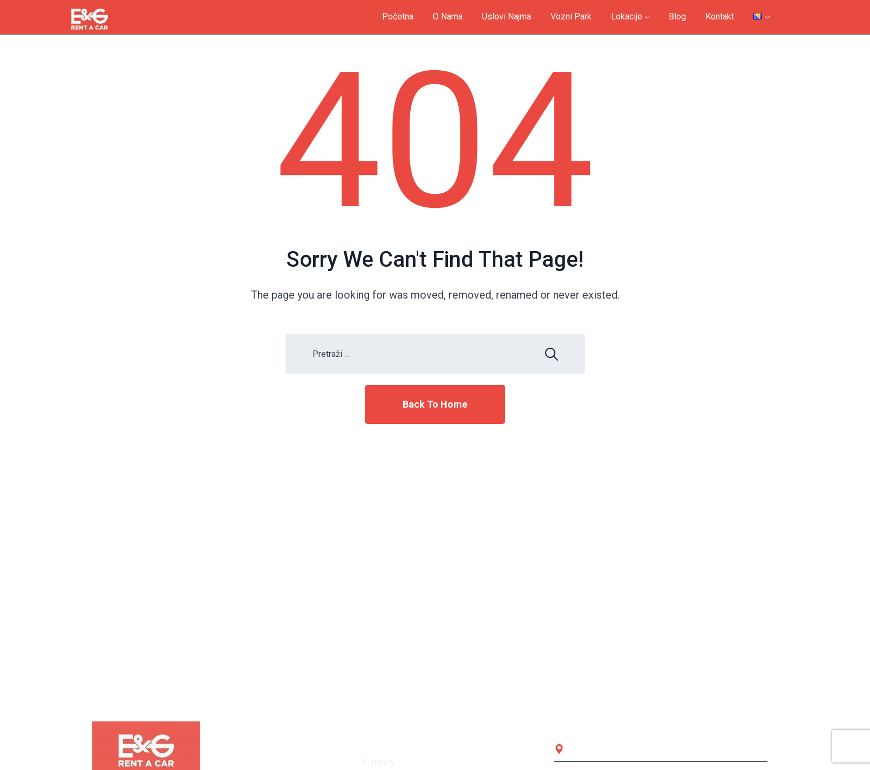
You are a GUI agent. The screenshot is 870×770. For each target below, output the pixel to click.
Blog (677, 16)
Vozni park (571, 16)
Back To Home (435, 404)
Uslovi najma (506, 16)
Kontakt (719, 16)
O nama (448, 16)
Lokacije (626, 16)
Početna (397, 16)
